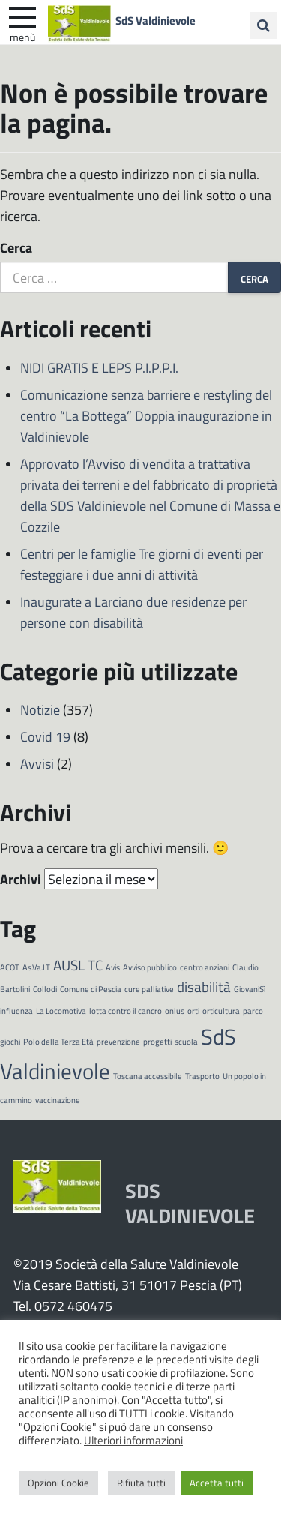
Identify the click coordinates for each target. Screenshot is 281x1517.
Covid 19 (45, 736)
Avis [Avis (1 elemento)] (113, 967)
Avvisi (37, 763)
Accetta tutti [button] (217, 1482)
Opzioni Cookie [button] (58, 1482)
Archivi (20, 879)
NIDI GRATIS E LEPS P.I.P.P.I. (99, 367)
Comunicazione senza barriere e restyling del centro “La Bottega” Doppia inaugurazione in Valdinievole (146, 415)
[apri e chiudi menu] (22, 16)
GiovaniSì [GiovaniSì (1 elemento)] (249, 988)
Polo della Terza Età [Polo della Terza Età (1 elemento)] (58, 1041)
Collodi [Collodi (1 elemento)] (45, 988)
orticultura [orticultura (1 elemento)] (221, 1010)
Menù (22, 36)
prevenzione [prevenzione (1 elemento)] (118, 1041)
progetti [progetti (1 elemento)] (157, 1041)
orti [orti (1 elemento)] (193, 1010)
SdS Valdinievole (155, 20)
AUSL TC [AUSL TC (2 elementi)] (78, 965)
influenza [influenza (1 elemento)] (16, 1010)
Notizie (40, 709)
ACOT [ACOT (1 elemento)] (9, 967)
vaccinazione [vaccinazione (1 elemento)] (57, 1099)
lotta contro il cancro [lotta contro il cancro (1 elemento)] (125, 1010)
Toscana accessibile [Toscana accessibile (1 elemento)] (147, 1075)
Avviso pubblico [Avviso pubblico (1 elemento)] (150, 967)
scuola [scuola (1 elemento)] (186, 1041)
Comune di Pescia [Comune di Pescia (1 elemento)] (90, 988)
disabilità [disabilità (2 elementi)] (204, 986)
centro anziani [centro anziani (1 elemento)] (204, 967)
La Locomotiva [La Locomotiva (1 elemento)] (61, 1010)
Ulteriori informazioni (133, 1439)
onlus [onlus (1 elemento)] (174, 1010)
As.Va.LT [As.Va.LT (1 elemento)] (36, 967)
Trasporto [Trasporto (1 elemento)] (202, 1075)
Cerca (16, 247)
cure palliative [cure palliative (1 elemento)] (149, 988)
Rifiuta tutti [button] (141, 1482)
